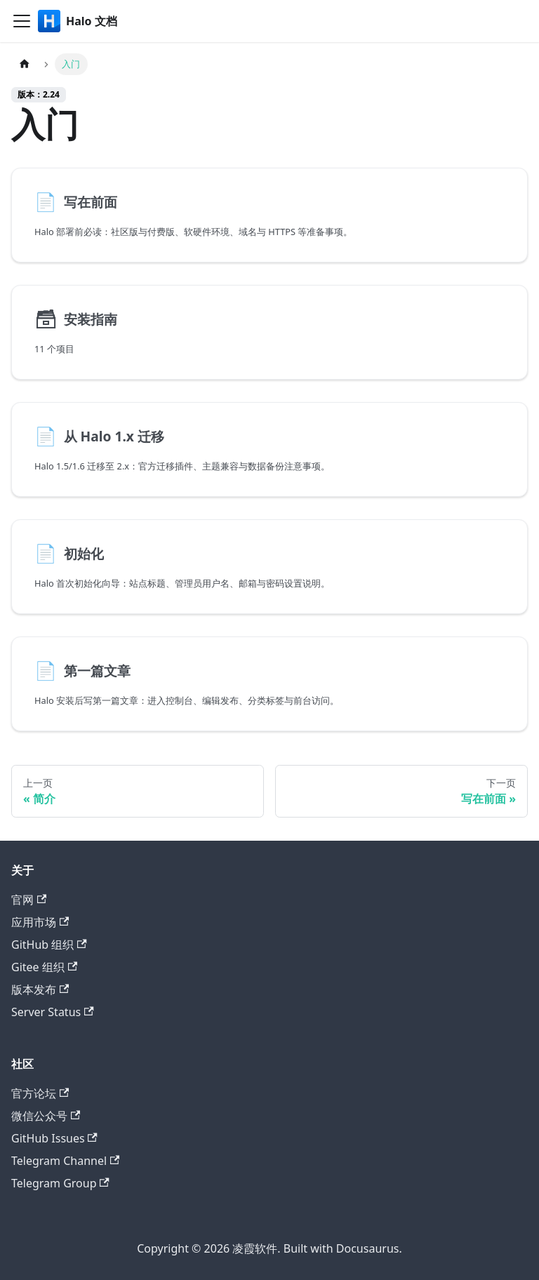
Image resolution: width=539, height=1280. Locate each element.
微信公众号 (45, 1116)
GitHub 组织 (49, 944)
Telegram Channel (65, 1160)
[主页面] (24, 64)
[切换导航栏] (21, 21)
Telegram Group (60, 1183)
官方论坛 (40, 1093)
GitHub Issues (54, 1138)
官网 (28, 899)
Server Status (52, 1012)
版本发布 (40, 989)
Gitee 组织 (44, 967)
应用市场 (40, 922)
